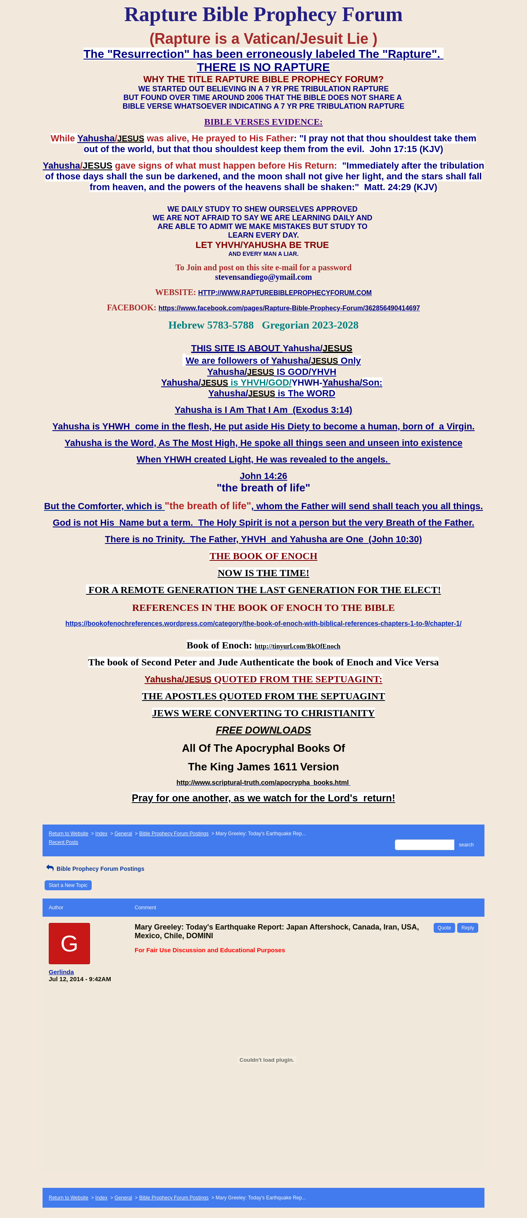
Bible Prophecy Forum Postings (174, 834)
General (123, 834)
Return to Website (68, 834)
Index (101, 834)
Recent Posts (63, 842)
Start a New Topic (68, 885)
